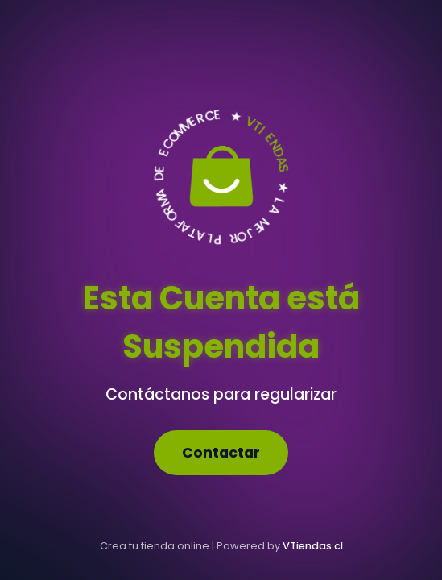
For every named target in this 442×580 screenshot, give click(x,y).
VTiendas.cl (313, 546)
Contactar (221, 452)
